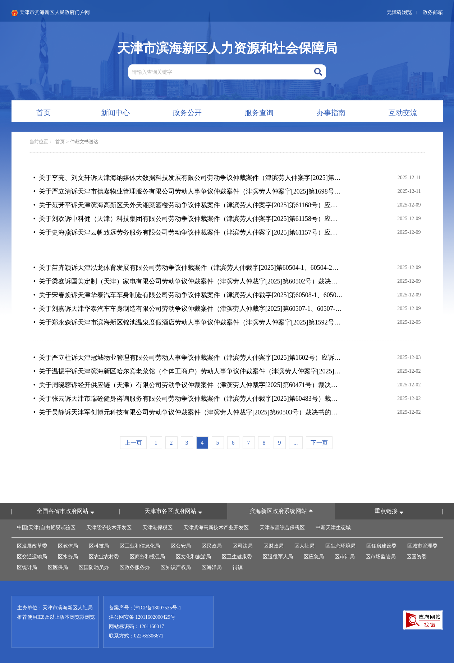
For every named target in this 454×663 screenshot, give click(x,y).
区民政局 (212, 546)
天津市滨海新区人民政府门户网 (51, 13)
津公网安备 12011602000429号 (142, 617)
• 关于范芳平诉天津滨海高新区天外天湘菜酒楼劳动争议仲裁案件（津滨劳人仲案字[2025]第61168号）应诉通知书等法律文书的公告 (188, 205)
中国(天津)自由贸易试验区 (46, 527)
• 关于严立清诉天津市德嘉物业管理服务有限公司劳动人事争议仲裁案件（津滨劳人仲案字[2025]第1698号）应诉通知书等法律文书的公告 (188, 191)
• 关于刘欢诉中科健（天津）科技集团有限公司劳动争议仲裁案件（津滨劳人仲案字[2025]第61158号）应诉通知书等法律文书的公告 (188, 218)
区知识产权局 (176, 567)
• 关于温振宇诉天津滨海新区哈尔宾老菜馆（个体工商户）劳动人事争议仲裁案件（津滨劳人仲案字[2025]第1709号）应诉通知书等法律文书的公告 (188, 371)
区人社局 (304, 546)
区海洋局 (212, 567)
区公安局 (181, 546)
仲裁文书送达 (84, 141)
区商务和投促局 (147, 556)
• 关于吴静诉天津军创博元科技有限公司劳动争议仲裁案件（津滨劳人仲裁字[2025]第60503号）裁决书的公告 (188, 412)
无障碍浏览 (399, 12)
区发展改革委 (32, 546)
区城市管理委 (422, 546)
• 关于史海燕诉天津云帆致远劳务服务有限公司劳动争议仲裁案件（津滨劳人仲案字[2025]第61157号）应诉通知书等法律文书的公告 (188, 232)
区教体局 (68, 546)
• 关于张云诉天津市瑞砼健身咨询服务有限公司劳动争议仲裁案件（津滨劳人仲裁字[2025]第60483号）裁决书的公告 (188, 398)
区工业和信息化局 (140, 546)
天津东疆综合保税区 (282, 527)
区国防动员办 (94, 567)
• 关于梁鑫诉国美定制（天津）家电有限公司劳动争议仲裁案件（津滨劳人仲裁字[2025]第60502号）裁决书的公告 (188, 281)
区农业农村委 (104, 556)
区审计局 (345, 556)
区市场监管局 (381, 556)
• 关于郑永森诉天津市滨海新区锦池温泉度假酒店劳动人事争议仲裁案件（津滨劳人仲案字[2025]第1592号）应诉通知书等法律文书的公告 (188, 322)
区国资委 (417, 556)
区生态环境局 (340, 546)
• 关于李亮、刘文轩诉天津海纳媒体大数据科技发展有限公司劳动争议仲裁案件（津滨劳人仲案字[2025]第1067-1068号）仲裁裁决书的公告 (188, 177)
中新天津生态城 (333, 527)
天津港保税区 (157, 527)
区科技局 (99, 546)
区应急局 (314, 556)
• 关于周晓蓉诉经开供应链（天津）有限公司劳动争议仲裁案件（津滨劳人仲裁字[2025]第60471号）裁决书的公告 (188, 385)
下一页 (319, 443)
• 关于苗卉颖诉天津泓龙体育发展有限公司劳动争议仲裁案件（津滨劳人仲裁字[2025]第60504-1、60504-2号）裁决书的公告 (188, 267)
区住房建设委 (381, 546)
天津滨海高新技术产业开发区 (216, 527)
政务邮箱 (433, 12)
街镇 (238, 567)
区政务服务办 (135, 567)
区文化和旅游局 (193, 556)
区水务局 (68, 556)
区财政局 (273, 546)
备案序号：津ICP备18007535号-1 (145, 607)
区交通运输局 (32, 556)
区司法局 (243, 546)
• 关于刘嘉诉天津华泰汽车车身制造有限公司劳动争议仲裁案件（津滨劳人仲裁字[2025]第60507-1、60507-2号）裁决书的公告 (188, 308)
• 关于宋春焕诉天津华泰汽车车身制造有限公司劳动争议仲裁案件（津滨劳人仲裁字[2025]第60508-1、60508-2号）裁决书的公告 (188, 295)
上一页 (133, 443)
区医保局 (58, 567)
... (296, 443)
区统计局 (27, 567)
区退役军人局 (278, 556)
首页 (60, 141)
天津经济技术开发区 (109, 527)
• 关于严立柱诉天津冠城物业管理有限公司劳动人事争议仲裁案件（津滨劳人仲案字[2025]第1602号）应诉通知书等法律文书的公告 (188, 357)
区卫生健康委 (237, 556)
